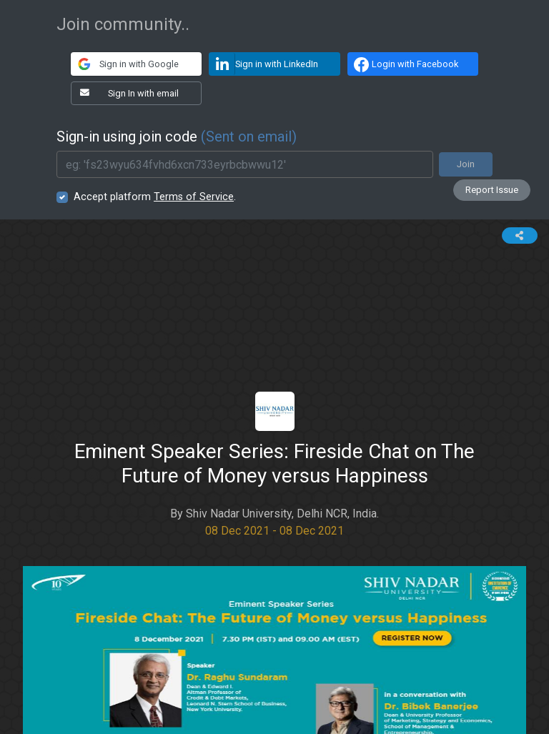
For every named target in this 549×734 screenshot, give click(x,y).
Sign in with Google (125, 64)
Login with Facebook (404, 64)
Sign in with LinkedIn (263, 64)
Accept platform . (155, 197)
